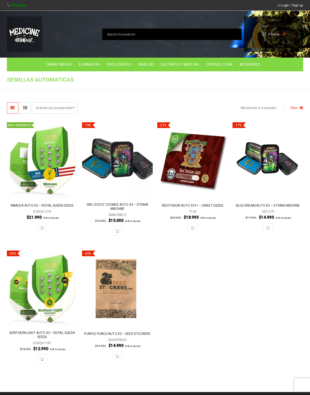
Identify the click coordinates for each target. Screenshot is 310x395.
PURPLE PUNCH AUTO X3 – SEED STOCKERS (117, 334)
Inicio (197, 79)
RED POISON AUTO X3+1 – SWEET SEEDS (193, 205)
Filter (294, 108)
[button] (42, 227)
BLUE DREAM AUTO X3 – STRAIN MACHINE (268, 205)
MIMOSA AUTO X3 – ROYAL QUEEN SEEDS (42, 205)
